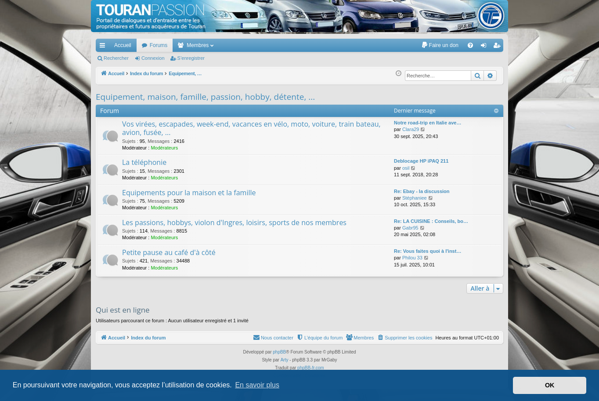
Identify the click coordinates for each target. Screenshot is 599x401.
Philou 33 (412, 257)
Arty (285, 359)
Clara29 (410, 129)
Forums (159, 45)
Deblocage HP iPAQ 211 (421, 161)
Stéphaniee (414, 197)
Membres (198, 45)
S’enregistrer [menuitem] (498, 47)
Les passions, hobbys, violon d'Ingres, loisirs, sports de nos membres (234, 222)
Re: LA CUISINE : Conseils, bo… (431, 221)
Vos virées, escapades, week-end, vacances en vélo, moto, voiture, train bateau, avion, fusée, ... (251, 128)
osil (406, 168)
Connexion (153, 58)
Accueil (122, 45)
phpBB (279, 352)
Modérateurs (164, 147)
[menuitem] (440, 45)
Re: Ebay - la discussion (422, 191)
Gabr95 (410, 227)
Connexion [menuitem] (485, 47)
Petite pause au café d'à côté (169, 252)
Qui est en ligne (123, 310)
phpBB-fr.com (310, 367)
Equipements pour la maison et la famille (189, 192)
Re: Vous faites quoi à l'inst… (427, 251)
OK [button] (550, 385)
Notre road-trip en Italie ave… (427, 122)
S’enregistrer (191, 58)
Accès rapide (104, 47)
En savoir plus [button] (257, 385)
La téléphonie (144, 162)
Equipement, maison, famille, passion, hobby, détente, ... (205, 96)
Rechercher (116, 58)
